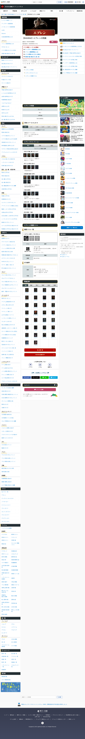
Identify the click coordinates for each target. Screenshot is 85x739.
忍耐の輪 (13, 587)
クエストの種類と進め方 (8, 428)
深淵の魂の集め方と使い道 (32, 56)
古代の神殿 (14, 639)
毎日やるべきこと (6, 298)
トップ (5, 715)
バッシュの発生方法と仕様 (8, 248)
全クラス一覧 (5, 491)
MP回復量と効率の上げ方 (8, 145)
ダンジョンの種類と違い (8, 401)
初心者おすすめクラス (7, 63)
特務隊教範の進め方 (7, 99)
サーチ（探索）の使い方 (8, 264)
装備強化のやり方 (6, 199)
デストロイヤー (5, 515)
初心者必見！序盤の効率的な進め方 (72, 53)
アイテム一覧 (14, 656)
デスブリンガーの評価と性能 (70, 59)
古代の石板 (14, 607)
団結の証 (4, 543)
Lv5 (55, 126)
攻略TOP (5, 11)
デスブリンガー (5, 518)
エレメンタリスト (6, 511)
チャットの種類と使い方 (8, 374)
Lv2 (37, 126)
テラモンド (4, 551)
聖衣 (52, 11)
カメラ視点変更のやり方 (8, 377)
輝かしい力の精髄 (15, 610)
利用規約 (48, 715)
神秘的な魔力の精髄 (4, 595)
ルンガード (4, 632)
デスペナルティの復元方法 (8, 241)
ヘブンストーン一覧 (5, 666)
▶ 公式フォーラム (64, 256)
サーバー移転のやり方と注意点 (9, 331)
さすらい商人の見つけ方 (8, 305)
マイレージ (14, 537)
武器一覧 (13, 659)
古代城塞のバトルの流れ (8, 417)
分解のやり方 (5, 407)
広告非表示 (70, 2)
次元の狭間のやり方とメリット (9, 397)
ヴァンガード (5, 508)
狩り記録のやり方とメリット (9, 268)
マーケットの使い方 (7, 308)
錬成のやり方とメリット (8, 222)
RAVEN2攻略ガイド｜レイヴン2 (14, 6)
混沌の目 (13, 591)
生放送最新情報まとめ (7, 36)
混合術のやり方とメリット (8, 344)
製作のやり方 (5, 404)
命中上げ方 (24, 11)
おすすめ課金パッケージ (8, 315)
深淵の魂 (13, 540)
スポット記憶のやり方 (7, 431)
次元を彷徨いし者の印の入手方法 (10, 215)
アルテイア (14, 630)
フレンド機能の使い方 (7, 357)
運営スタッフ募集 (21, 715)
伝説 (52, 145)
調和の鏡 (13, 599)
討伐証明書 (14, 566)
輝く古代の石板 (5, 607)
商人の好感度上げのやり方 (8, 324)
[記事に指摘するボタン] (49, 364)
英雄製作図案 (14, 570)
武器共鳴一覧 (5, 656)
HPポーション (5, 554)
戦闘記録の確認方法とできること (10, 255)
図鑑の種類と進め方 (7, 481)
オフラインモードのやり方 (8, 258)
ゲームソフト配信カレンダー (59, 719)
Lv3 (43, 126)
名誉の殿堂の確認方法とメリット (10, 394)
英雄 (40, 145)
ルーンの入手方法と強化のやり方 (10, 225)
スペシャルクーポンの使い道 (9, 348)
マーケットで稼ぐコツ (7, 311)
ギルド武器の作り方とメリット (9, 281)
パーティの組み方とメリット (9, 245)
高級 (31, 285)
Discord (4, 33)
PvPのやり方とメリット (8, 261)
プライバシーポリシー (57, 715)
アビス (3, 639)
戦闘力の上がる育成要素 (8, 129)
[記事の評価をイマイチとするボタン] (30, 364)
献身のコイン (14, 534)
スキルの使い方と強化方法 (8, 159)
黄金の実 (4, 559)
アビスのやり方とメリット (8, 454)
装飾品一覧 (14, 662)
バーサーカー (5, 501)
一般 (25, 285)
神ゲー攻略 (4, 14)
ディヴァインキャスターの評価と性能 (72, 56)
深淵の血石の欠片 (5, 573)
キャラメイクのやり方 (7, 76)
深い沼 (3, 642)
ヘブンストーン (70, 11)
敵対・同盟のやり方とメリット (9, 291)
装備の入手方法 (5, 195)
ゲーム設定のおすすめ (7, 368)
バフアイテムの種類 (7, 528)
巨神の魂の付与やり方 (7, 165)
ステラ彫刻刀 (5, 562)
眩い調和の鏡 (5, 599)
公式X (3, 30)
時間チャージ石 (15, 573)
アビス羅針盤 (5, 584)
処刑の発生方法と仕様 (7, 251)
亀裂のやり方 (5, 448)
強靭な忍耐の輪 (5, 587)
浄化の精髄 (14, 581)
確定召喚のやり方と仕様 (8, 468)
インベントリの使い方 (7, 351)
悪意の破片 (4, 581)
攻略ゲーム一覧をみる (72, 227)
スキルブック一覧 (15, 666)
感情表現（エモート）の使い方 (9, 328)
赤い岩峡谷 (14, 642)
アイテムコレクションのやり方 (9, 152)
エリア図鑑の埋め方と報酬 (8, 485)
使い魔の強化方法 (6, 182)
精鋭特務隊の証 (15, 559)
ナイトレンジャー (6, 505)
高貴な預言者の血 (5, 603)
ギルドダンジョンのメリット (9, 288)
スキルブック (14, 554)
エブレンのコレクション (31, 72)
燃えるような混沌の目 (5, 591)
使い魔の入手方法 (6, 179)
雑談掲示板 (79, 11)
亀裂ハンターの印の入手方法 (9, 209)
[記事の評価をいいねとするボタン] (40, 364)
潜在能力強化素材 (5, 610)
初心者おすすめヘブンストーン (70, 49)
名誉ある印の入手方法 (7, 212)
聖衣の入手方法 (5, 172)
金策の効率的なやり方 (7, 96)
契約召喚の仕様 (5, 471)
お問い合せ (37, 716)
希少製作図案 (5, 570)
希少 (28, 145)
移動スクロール (15, 584)
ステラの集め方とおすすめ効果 (9, 139)
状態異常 (4, 669)
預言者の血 (14, 603)
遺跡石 (13, 578)
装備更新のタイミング (7, 338)
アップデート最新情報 (7, 23)
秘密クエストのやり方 (7, 438)
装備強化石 (14, 551)
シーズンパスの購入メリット (9, 318)
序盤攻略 (14, 11)
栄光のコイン (5, 537)
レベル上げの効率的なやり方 (9, 93)
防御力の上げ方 (5, 109)
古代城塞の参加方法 (7, 414)
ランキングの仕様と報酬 (8, 387)
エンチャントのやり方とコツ (9, 202)
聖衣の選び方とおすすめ (8, 116)
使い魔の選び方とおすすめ (8, 119)
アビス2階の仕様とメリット (9, 458)
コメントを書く (40, 389)
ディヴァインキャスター (8, 498)
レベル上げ (33, 11)
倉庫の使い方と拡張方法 (8, 354)
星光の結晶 (4, 614)
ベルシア (4, 624)
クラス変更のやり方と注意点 (33, 54)
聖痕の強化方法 (5, 132)
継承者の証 (14, 556)
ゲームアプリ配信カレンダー (43, 719)
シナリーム (14, 627)
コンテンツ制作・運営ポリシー (35, 715)
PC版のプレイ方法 (6, 79)
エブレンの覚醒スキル (31, 76)
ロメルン (4, 627)
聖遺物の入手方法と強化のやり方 (10, 229)
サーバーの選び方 (6, 83)
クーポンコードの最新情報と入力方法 (72, 46)
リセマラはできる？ (7, 103)
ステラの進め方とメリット (8, 135)
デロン (13, 624)
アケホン (4, 630)
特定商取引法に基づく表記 (72, 715)
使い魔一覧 (40, 350)
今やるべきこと (5, 47)
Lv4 (49, 126)
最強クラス (42, 11)
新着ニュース (72, 719)
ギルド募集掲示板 (6, 679)
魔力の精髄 (14, 595)
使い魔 (61, 11)
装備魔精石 (14, 562)
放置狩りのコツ (5, 238)
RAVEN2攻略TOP (40, 354)
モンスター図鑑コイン (15, 544)
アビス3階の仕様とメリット (9, 461)
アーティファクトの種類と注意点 (10, 205)
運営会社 (12, 715)
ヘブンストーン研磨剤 (5, 578)
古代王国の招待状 (5, 566)
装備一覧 (4, 659)
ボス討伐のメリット (7, 444)
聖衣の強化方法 (5, 175)
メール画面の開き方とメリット (9, 371)
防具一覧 (4, 662)
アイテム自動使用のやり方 (8, 301)
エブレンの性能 (29, 69)
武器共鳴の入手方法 (7, 189)
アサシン (4, 495)
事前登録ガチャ (29, 719)
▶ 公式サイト (63, 254)
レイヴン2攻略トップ (7, 20)
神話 (55, 285)
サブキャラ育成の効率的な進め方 (10, 149)
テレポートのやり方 (7, 321)
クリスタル (4, 534)
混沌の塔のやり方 (6, 391)
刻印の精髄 (4, 556)
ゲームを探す (13, 719)
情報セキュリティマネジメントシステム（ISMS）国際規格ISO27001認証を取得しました (44, 704)
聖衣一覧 (4, 653)
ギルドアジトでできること (8, 278)
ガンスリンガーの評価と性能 (70, 66)
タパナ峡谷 (14, 645)
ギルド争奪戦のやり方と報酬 (70, 72)
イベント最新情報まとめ (31, 52)
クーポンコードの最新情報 (8, 26)
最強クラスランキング (68, 43)
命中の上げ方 (5, 113)
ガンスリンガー (5, 521)
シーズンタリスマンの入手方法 (9, 219)
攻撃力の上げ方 (5, 106)
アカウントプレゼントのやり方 (9, 381)
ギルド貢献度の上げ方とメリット (10, 284)
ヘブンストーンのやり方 (8, 162)
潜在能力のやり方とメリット (9, 142)
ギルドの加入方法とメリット (9, 275)
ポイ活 (78, 2)
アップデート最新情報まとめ (33, 49)
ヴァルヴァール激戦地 (5, 645)
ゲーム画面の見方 (6, 364)
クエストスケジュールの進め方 (9, 434)
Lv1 (31, 126)
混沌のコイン (5, 540)
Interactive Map (46, 716)
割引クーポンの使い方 (7, 341)
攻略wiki (21, 719)
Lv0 (25, 126)
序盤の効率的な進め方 (7, 89)
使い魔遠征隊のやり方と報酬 (70, 69)
